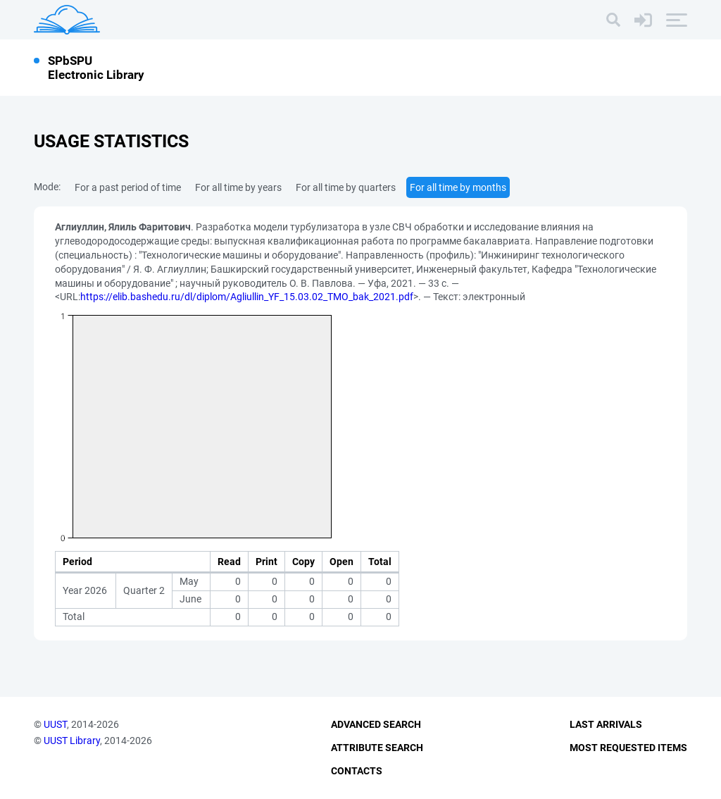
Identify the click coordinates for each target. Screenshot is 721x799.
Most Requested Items (628, 747)
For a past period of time (128, 187)
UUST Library (72, 740)
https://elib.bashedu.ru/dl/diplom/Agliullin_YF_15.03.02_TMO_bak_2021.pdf (246, 296)
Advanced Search (376, 724)
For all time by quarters (346, 187)
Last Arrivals (606, 724)
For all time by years (238, 187)
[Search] (613, 20)
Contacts (356, 770)
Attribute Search (377, 747)
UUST (55, 724)
